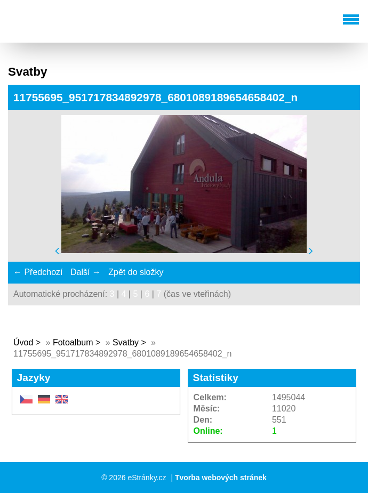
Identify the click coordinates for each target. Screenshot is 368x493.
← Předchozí (37, 272)
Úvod (23, 342)
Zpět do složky (135, 272)
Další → (85, 272)
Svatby (126, 342)
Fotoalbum (73, 342)
